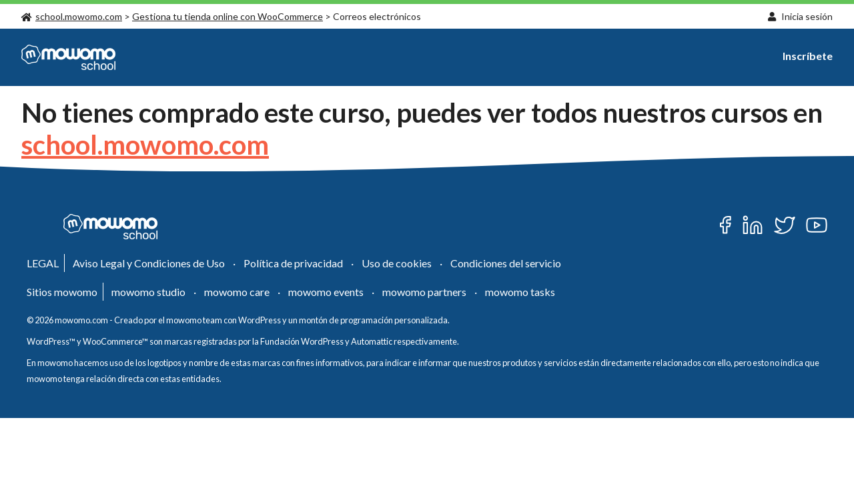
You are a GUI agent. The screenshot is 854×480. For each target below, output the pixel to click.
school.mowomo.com (71, 16)
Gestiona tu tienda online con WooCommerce (227, 16)
